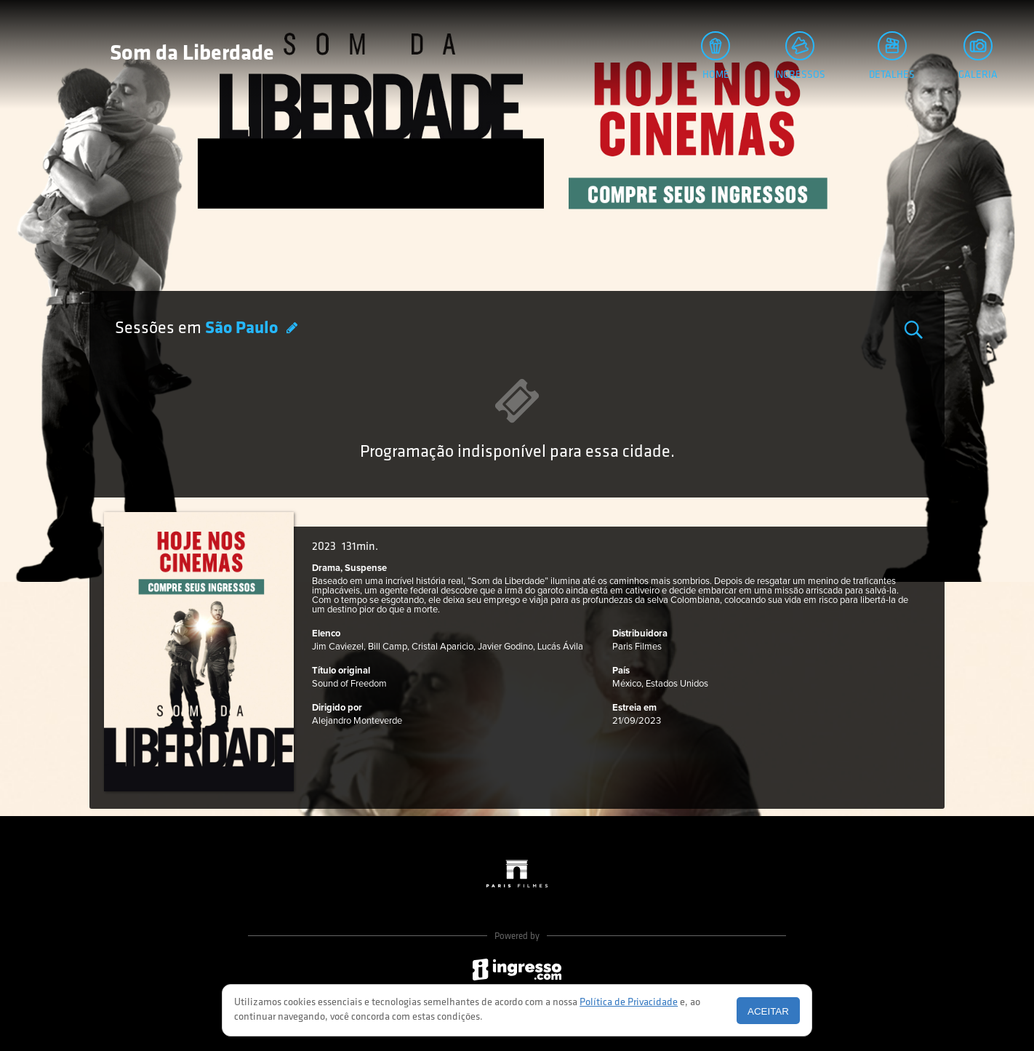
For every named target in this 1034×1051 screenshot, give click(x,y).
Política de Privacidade (629, 1002)
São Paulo (243, 328)
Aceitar (768, 1011)
